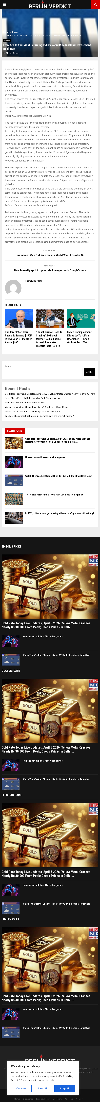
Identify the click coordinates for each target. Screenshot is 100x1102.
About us (69, 1099)
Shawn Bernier (12, 53)
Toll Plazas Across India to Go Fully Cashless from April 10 (34, 411)
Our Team (57, 1099)
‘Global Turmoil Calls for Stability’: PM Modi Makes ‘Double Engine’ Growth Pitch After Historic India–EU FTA (49, 339)
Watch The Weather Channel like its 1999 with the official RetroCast (38, 407)
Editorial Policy (43, 1099)
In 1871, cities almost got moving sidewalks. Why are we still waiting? (39, 415)
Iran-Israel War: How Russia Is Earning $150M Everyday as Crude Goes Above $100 (18, 337)
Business (7, 41)
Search (8, 365)
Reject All (43, 1088)
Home (17, 1099)
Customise (21, 1088)
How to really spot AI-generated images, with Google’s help (50, 270)
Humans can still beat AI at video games (25, 402)
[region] (43, 1078)
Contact (79, 1099)
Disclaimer (28, 1099)
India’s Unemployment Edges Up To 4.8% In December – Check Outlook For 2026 (79, 337)
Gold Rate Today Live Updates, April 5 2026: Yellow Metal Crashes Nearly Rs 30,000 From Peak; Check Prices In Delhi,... (46, 625)
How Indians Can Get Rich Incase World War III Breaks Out (50, 255)
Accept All (65, 1088)
